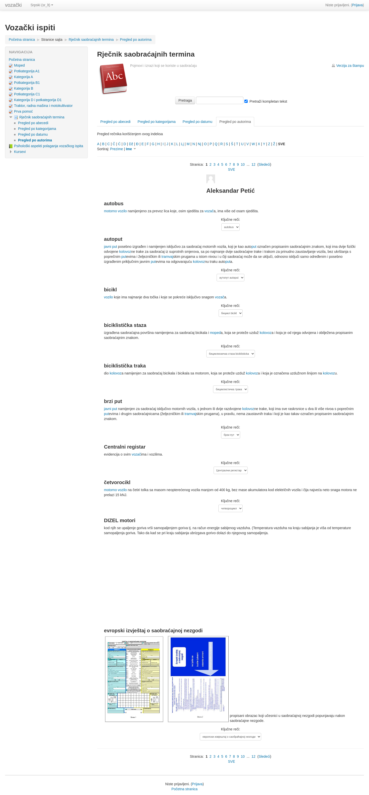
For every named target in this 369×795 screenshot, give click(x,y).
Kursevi (20, 152)
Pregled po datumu (197, 122)
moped (215, 333)
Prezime (116, 149)
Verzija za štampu (350, 66)
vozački (13, 5)
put (253, 247)
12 (253, 164)
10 (243, 164)
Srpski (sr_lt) (42, 5)
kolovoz (125, 252)
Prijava (357, 5)
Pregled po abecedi (115, 122)
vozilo (108, 297)
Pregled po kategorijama (157, 122)
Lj (182, 144)
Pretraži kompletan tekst (268, 101)
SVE (231, 169)
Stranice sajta (51, 40)
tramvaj (167, 257)
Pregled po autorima (136, 40)
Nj (199, 144)
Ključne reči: (230, 220)
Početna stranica (22, 40)
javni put (110, 247)
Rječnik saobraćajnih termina (91, 40)
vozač (209, 211)
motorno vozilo (115, 211)
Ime (132, 149)
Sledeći (264, 164)
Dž (131, 144)
